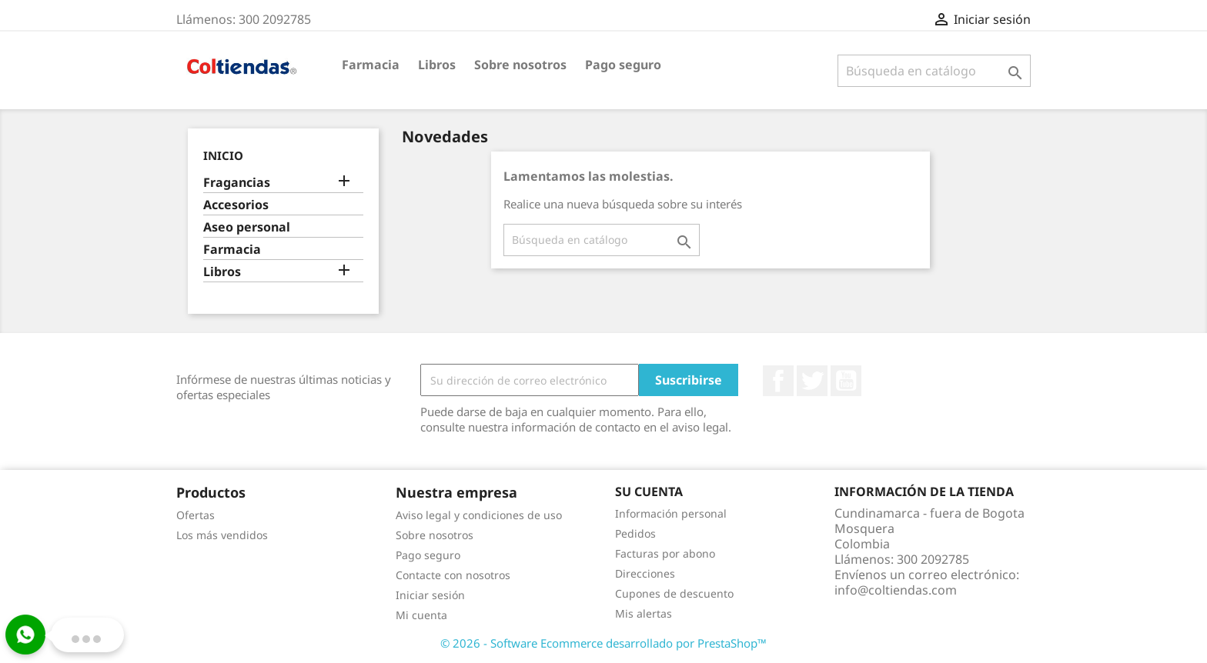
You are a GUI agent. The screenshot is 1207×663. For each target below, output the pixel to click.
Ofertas (195, 515)
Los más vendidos (222, 535)
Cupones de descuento (674, 593)
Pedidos (635, 533)
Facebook (778, 380)
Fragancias (236, 183)
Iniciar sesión (430, 595)
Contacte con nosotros (453, 575)
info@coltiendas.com (895, 589)
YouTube (846, 380)
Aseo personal (246, 227)
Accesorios (236, 205)
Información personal (671, 513)
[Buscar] (934, 71)
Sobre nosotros (520, 64)
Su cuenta (649, 491)
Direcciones (645, 573)
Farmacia (371, 64)
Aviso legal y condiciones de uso (479, 515)
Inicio (223, 155)
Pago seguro (623, 64)
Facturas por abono (665, 553)
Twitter (812, 380)
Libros (437, 64)
